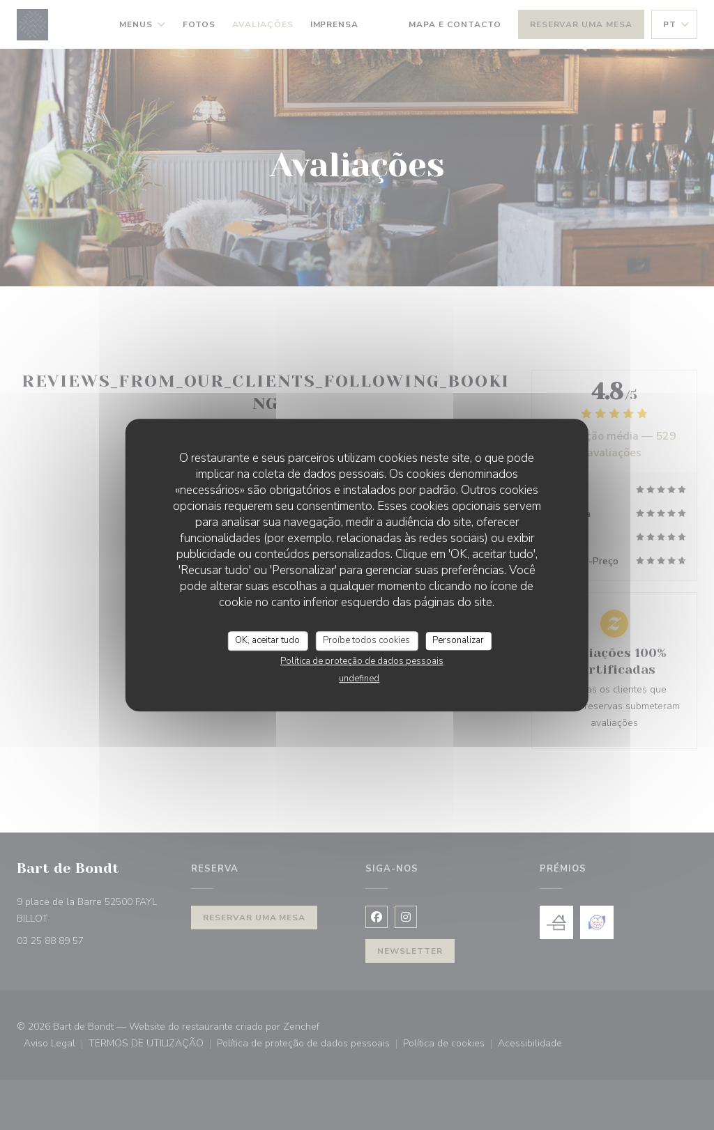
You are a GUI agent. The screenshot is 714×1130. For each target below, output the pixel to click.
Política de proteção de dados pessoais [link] (361, 661)
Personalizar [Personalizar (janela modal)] (458, 640)
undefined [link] (359, 678)
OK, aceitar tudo (267, 640)
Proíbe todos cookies (366, 640)
